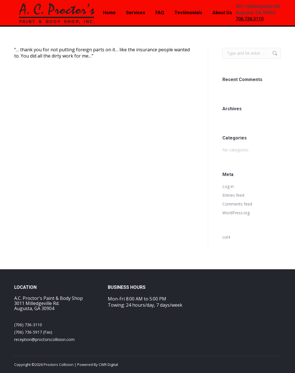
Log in (228, 186)
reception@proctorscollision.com (44, 339)
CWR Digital (108, 364)
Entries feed (233, 195)
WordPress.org (236, 212)
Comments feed (237, 204)
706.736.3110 (250, 19)
